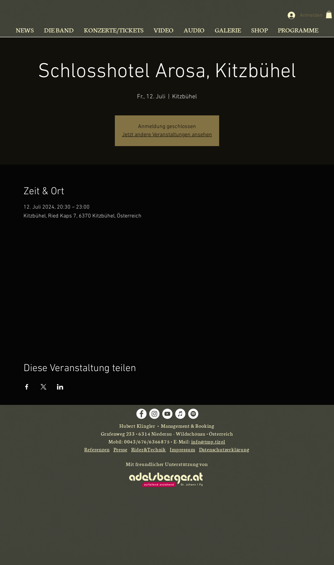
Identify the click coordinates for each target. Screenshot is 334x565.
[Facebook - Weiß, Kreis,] (141, 414)
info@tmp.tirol (208, 441)
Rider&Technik (148, 449)
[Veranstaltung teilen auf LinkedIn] (60, 387)
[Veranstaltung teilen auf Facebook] (27, 387)
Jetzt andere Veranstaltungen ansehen (167, 134)
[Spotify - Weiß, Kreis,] (193, 414)
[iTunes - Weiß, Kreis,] (180, 414)
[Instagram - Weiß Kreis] (154, 414)
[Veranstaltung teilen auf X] (43, 387)
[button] (329, 14)
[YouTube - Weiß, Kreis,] (167, 414)
